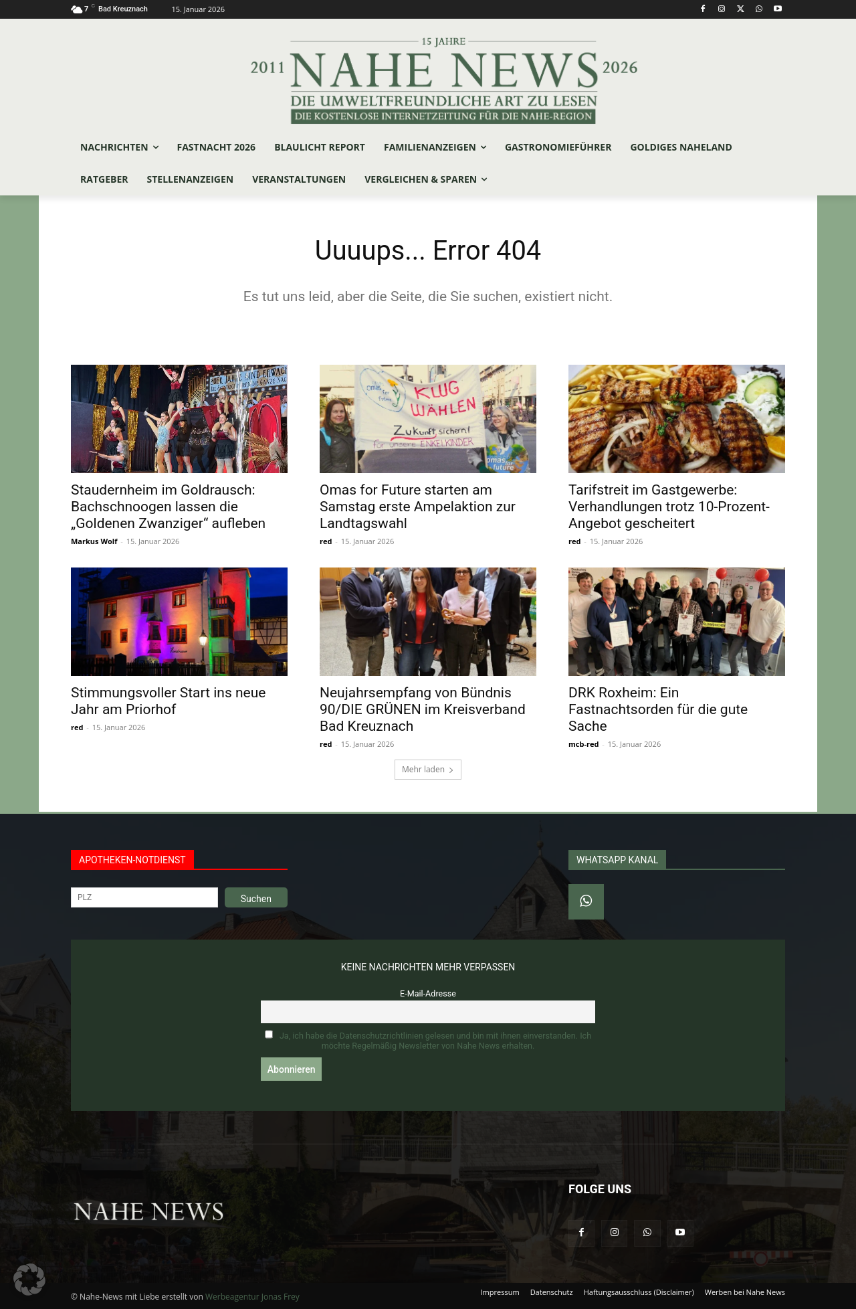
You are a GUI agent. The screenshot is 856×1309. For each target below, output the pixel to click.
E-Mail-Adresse (428, 993)
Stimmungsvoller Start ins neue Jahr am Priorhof (168, 701)
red (326, 541)
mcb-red (583, 744)
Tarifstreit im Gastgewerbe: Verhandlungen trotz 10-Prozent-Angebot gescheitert (669, 506)
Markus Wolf (94, 541)
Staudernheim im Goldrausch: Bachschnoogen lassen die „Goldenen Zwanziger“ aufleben (168, 506)
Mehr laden (428, 769)
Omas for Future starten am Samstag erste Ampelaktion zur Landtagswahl (418, 506)
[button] (29, 1279)
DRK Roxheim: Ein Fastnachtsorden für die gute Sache (658, 709)
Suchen (256, 898)
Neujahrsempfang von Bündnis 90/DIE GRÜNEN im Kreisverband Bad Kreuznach (423, 709)
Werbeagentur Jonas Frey (252, 1296)
